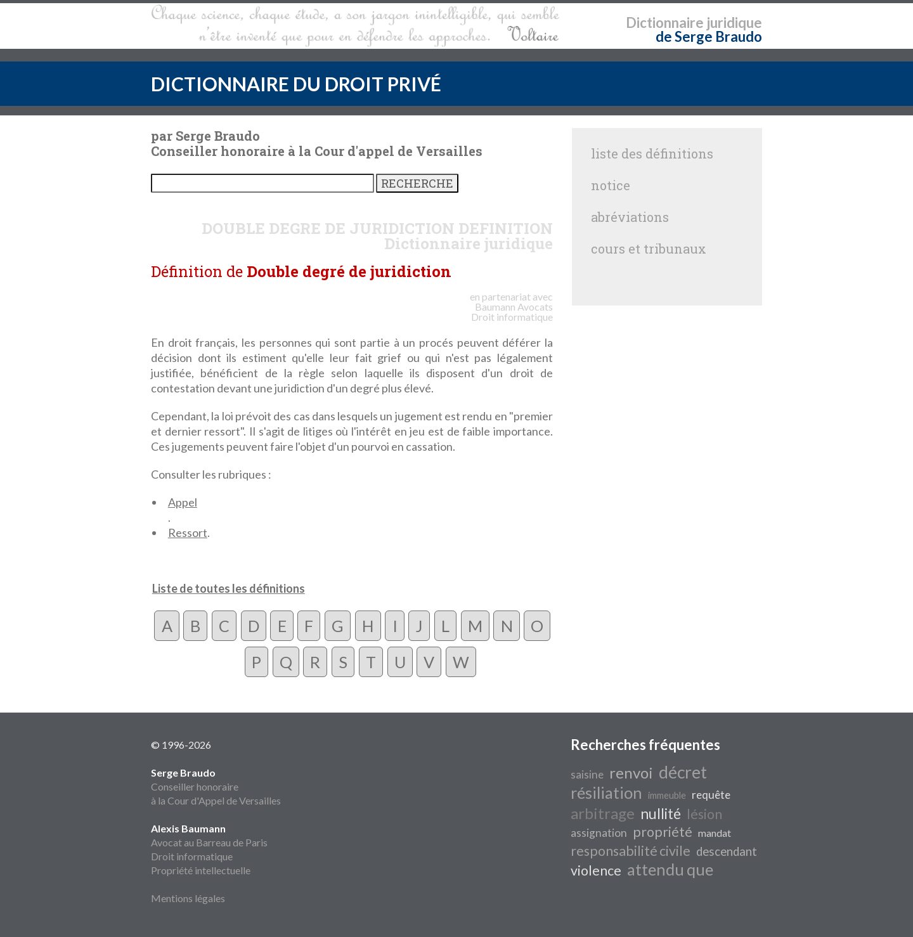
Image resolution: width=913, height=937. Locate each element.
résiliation (606, 792)
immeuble (667, 795)
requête (711, 794)
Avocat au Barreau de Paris (209, 842)
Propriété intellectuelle (200, 870)
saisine (587, 774)
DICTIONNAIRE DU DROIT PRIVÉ (296, 83)
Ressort (187, 533)
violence (596, 870)
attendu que (670, 869)
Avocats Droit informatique (512, 311)
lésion (704, 814)
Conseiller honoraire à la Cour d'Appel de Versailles (216, 786)
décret (683, 772)
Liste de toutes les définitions (228, 588)
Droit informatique (192, 856)
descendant (726, 851)
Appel (182, 502)
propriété (662, 832)
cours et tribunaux (648, 248)
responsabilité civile (630, 851)
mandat (714, 833)
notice (610, 185)
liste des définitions (652, 153)
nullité (660, 813)
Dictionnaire (665, 22)
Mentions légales (188, 898)
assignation (599, 832)
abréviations (630, 217)
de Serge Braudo (709, 36)
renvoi (631, 772)
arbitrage (603, 813)
